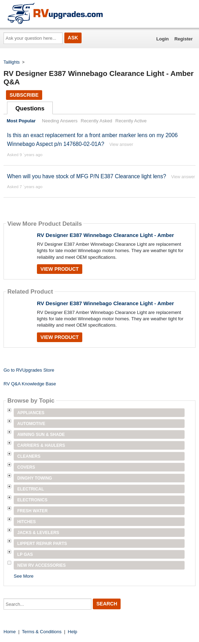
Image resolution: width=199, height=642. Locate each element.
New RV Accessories (41, 565)
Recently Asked (97, 120)
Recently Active (131, 120)
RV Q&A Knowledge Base (30, 383)
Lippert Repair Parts (42, 543)
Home (10, 631)
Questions (30, 108)
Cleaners (28, 456)
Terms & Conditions (42, 631)
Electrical (30, 489)
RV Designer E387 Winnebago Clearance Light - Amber (105, 235)
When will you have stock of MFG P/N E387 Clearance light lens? (86, 176)
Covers (26, 467)
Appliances (30, 412)
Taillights (12, 62)
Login (162, 38)
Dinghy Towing (34, 478)
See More (23, 576)
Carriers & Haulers (41, 445)
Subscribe (23, 95)
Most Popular (21, 120)
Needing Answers (59, 120)
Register (183, 38)
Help (72, 631)
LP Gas (25, 554)
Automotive (31, 423)
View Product (59, 269)
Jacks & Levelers (38, 532)
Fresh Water (32, 510)
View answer (121, 144)
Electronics (32, 499)
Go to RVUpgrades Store (29, 370)
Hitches (26, 521)
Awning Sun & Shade (41, 434)
